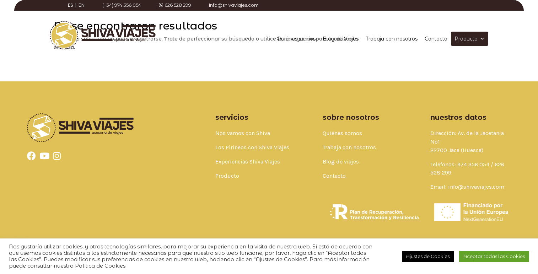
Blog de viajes (341, 161)
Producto (469, 39)
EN (81, 5)
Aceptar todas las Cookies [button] (494, 256)
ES (70, 5)
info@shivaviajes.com (476, 186)
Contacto (436, 39)
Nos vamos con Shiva (242, 133)
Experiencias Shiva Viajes (247, 161)
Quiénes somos (296, 39)
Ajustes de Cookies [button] (428, 256)
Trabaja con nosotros (392, 39)
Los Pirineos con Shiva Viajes (252, 147)
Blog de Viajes (341, 39)
